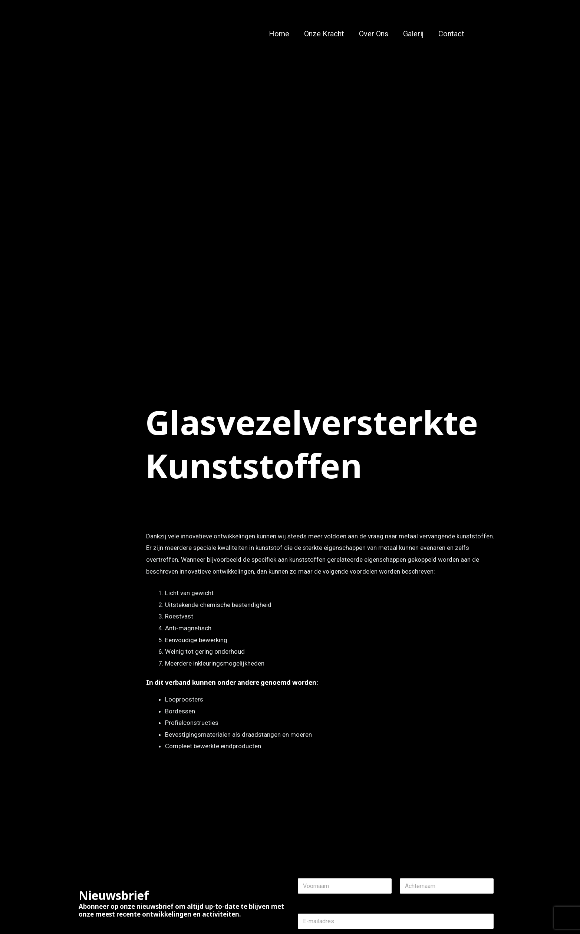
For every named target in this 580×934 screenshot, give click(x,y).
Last (404, 899)
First (302, 899)
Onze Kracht (324, 33)
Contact (451, 33)
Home (279, 33)
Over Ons (373, 33)
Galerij (413, 33)
